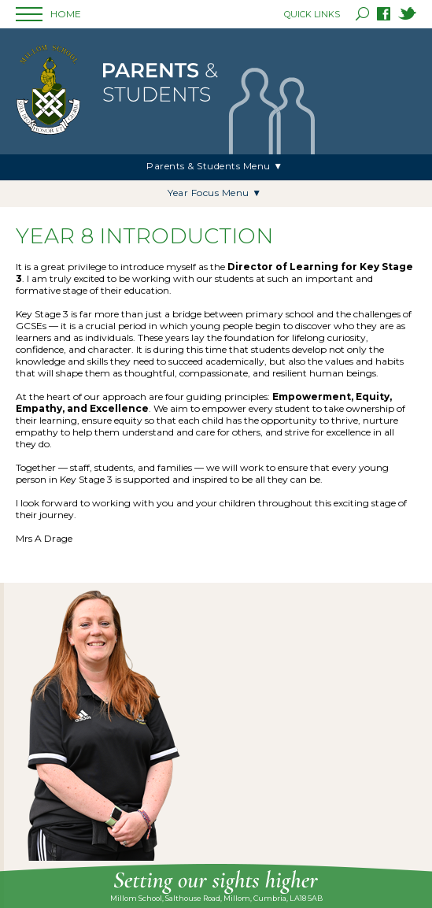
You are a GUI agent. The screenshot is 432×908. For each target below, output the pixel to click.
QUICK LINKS (312, 14)
